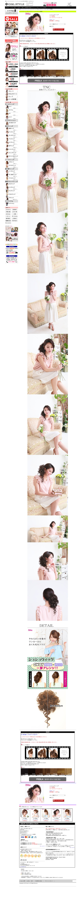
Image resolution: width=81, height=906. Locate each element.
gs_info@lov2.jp (23, 866)
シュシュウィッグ (25, 9)
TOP (20, 9)
